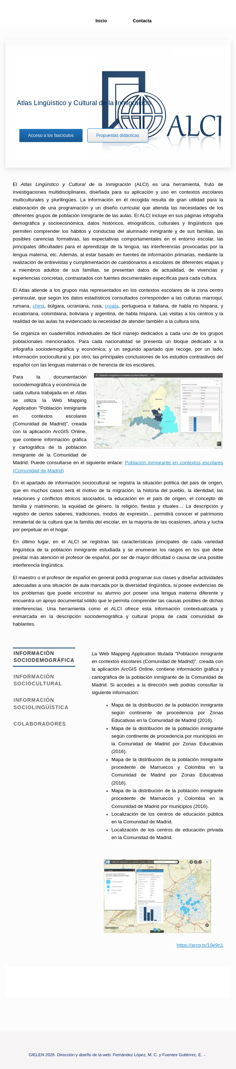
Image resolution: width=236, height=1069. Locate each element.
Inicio (95, 20)
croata (111, 306)
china (38, 306)
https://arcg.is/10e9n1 (200, 945)
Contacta (137, 20)
